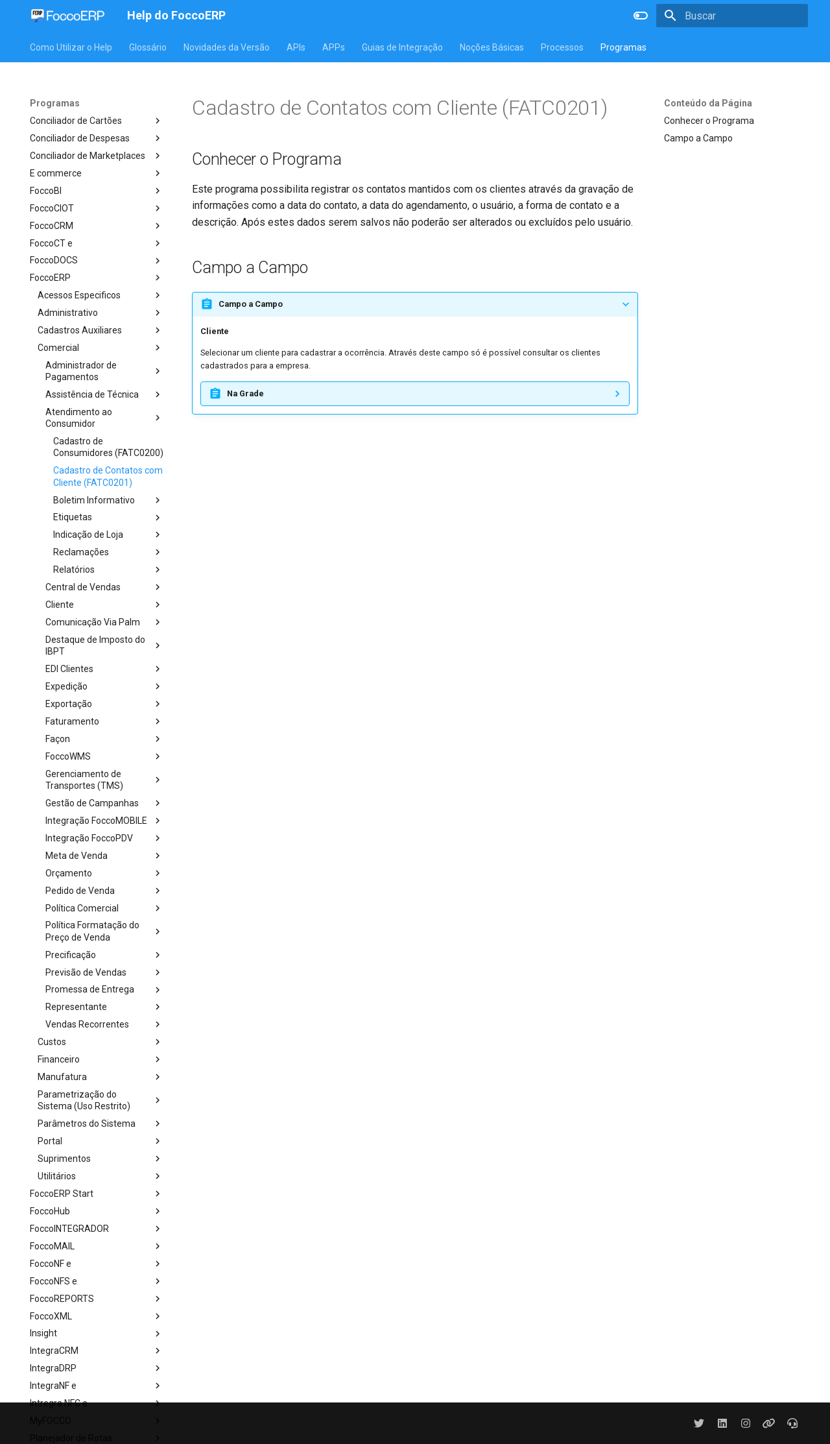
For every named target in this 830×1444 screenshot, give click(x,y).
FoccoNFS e (96, 1281)
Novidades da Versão (227, 47)
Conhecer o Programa (709, 120)
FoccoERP (96, 277)
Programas (623, 47)
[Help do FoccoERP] (68, 16)
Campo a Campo (698, 138)
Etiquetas (108, 517)
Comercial (100, 348)
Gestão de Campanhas (104, 803)
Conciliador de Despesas (96, 138)
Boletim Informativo (108, 500)
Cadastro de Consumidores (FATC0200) (108, 447)
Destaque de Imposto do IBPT (104, 645)
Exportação (104, 704)
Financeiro (100, 1059)
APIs (296, 47)
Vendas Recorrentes (104, 1024)
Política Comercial (104, 908)
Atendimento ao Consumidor (104, 418)
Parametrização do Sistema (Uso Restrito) (100, 1100)
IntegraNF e (96, 1385)
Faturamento (104, 721)
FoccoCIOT (96, 208)
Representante (104, 1007)
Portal (100, 1141)
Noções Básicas (492, 47)
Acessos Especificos (100, 295)
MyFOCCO (96, 1420)
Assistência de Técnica (104, 394)
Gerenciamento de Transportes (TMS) (104, 780)
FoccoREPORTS (96, 1299)
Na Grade (245, 393)
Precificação (104, 955)
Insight (96, 1334)
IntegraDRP (96, 1368)
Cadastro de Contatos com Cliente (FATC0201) (108, 476)
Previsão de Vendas (104, 972)
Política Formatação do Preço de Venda (104, 931)
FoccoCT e (96, 243)
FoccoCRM (96, 226)
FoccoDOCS (96, 261)
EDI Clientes (104, 669)
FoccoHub (96, 1211)
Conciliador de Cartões (96, 120)
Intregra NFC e (96, 1403)
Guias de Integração (402, 47)
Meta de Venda (104, 855)
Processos (562, 47)
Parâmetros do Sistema (100, 1123)
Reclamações (108, 552)
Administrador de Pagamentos (104, 371)
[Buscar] (732, 15)
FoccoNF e (96, 1264)
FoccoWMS (104, 756)
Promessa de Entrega (104, 990)
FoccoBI (96, 191)
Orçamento (104, 873)
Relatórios (108, 569)
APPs (333, 47)
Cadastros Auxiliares (100, 330)
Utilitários (100, 1176)
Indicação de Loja (108, 534)
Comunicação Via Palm (104, 622)
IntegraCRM (96, 1350)
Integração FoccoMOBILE (104, 820)
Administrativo (100, 313)
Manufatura (100, 1077)
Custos (100, 1042)
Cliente (104, 604)
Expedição (104, 686)
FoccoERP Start (96, 1193)
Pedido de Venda (104, 890)
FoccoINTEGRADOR (96, 1228)
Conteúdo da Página (708, 103)
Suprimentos (100, 1158)
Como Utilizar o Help (71, 47)
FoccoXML (96, 1316)
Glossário (148, 47)
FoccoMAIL (96, 1246)
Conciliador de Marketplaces (96, 156)
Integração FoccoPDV (104, 838)
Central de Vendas (104, 587)
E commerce (96, 173)
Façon (104, 739)
